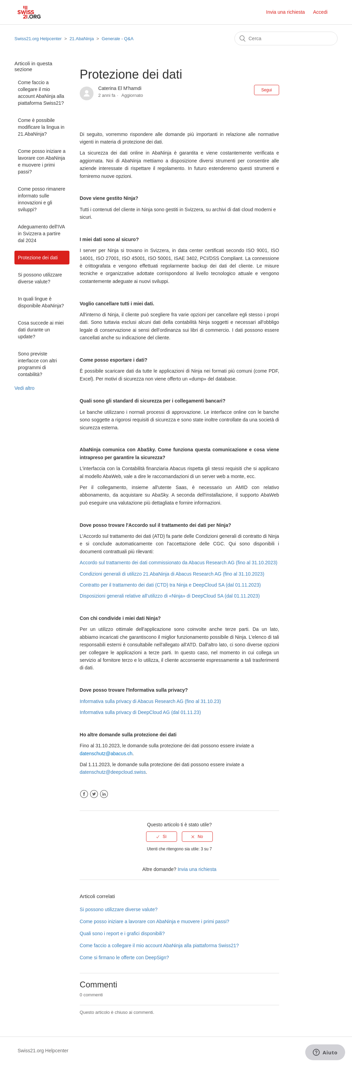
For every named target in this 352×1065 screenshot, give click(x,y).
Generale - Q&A (118, 38)
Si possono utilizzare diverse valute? (40, 278)
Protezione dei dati (38, 257)
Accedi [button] (320, 12)
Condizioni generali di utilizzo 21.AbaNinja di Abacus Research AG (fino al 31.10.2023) (172, 574)
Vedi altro (24, 388)
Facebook (84, 794)
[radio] (161, 836)
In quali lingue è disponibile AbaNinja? (41, 302)
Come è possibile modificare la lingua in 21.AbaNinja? (41, 127)
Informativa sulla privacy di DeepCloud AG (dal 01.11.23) (140, 712)
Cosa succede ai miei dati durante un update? (41, 329)
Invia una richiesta (285, 12)
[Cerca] (286, 38)
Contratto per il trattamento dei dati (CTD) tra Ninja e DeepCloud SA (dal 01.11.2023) (170, 585)
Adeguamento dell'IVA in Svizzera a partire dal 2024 (41, 233)
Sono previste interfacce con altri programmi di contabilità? (37, 364)
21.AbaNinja (81, 38)
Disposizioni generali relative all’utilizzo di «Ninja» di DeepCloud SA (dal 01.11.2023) (170, 596)
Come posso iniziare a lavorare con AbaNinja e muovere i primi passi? (42, 161)
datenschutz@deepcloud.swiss (113, 772)
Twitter (94, 794)
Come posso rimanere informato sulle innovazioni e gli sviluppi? (41, 199)
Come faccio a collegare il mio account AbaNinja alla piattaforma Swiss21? (41, 93)
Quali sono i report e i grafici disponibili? (122, 933)
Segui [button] (266, 90)
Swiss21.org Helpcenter (38, 38)
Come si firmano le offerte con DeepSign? (124, 957)
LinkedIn (104, 794)
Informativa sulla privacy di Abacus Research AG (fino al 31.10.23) (150, 701)
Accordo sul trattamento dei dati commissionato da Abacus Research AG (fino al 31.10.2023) (178, 562)
